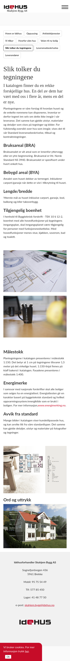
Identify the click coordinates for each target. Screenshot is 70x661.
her (27, 651)
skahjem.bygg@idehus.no (39, 605)
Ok (8, 656)
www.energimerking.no (51, 405)
